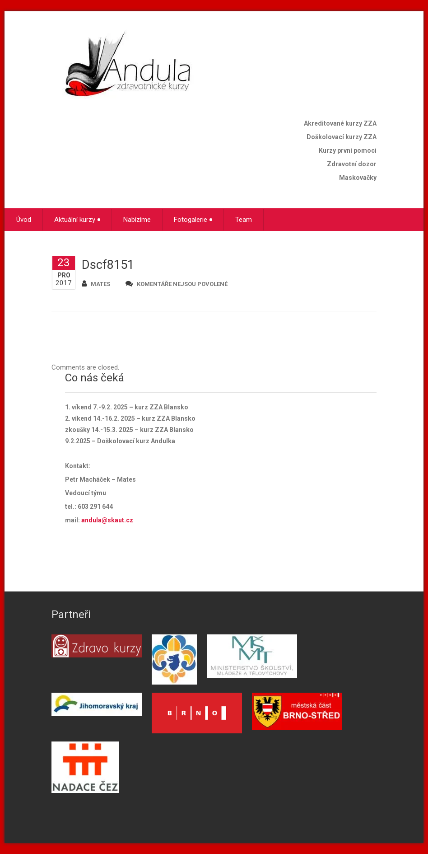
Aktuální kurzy (77, 220)
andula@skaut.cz (107, 520)
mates (96, 283)
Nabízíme (137, 220)
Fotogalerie (193, 220)
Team (243, 220)
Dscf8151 (108, 265)
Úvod (23, 220)
